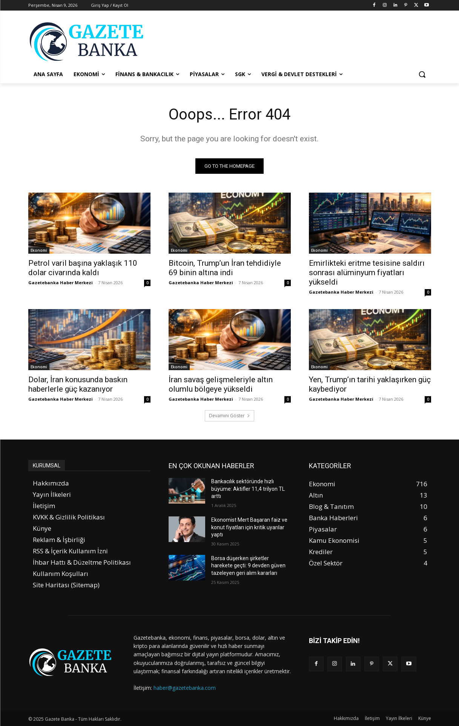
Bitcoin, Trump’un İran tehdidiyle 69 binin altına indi (225, 268)
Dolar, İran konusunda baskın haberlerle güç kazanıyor (77, 384)
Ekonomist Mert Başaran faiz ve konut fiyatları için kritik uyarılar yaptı (249, 527)
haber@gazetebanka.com (185, 687)
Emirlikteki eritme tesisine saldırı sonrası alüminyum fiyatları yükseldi (367, 272)
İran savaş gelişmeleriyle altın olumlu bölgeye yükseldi (221, 384)
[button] (422, 74)
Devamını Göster (229, 415)
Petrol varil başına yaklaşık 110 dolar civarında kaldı (82, 268)
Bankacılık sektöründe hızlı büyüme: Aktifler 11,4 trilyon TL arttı (248, 488)
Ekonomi (39, 250)
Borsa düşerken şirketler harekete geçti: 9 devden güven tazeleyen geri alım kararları (248, 565)
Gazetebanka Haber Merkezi (60, 282)
